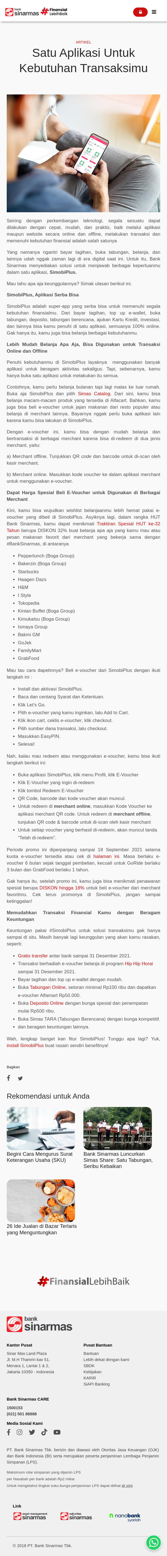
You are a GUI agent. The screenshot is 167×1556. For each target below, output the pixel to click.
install (13, 1045)
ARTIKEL (83, 42)
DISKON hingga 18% (61, 888)
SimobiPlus (31, 1045)
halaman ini (106, 856)
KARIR (89, 1378)
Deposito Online (46, 1003)
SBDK (89, 1366)
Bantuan (91, 1353)
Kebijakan (92, 1372)
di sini (127, 1486)
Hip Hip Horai (139, 963)
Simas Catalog (94, 393)
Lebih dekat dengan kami (106, 1359)
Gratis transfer (33, 956)
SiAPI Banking (96, 1384)
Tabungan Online (48, 987)
